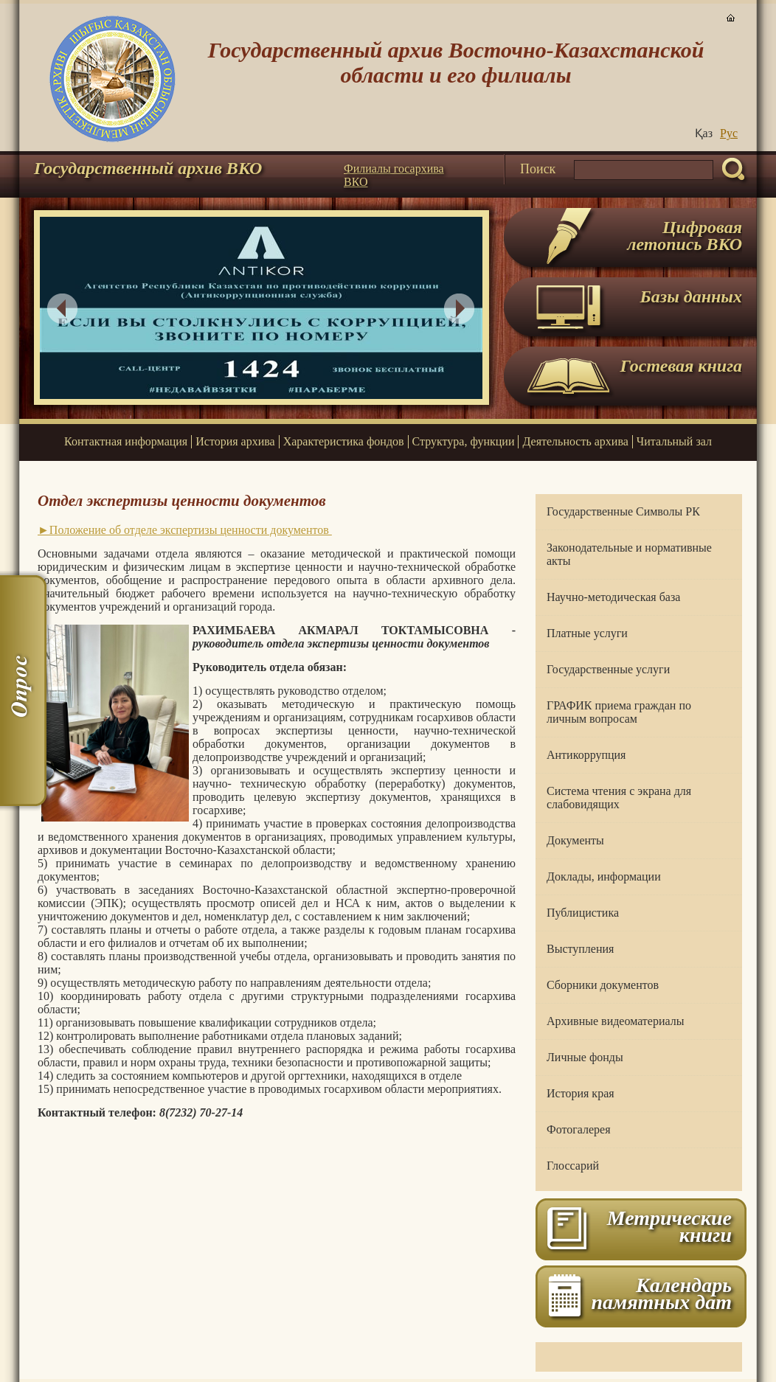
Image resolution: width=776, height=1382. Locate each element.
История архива (234, 441)
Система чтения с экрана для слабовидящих (619, 797)
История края (580, 1093)
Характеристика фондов (343, 441)
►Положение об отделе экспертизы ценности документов (185, 530)
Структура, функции (463, 441)
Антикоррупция (586, 755)
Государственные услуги (608, 669)
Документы (575, 840)
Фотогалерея (579, 1129)
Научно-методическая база (613, 597)
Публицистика (583, 912)
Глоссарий (573, 1165)
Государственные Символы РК (623, 511)
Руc (729, 133)
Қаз (704, 133)
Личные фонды (585, 1057)
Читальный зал (674, 441)
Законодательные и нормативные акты (629, 554)
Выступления (580, 948)
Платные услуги (587, 633)
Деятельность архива (575, 441)
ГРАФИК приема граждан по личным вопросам (619, 712)
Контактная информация (125, 441)
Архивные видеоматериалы (615, 1021)
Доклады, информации (604, 876)
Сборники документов (603, 985)
